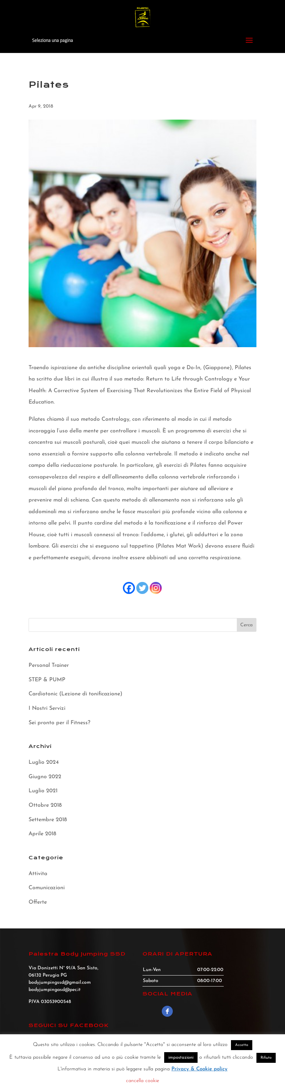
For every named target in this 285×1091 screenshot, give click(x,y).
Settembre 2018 (48, 820)
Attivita (38, 874)
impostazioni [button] (180, 1057)
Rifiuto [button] (266, 1058)
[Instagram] (156, 588)
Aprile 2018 (42, 834)
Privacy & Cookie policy (199, 1069)
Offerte (38, 902)
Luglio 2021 (43, 791)
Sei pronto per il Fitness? (59, 723)
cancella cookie (142, 1080)
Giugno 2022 (45, 777)
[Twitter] (142, 588)
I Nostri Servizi (47, 708)
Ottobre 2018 (45, 805)
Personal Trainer (49, 665)
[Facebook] (129, 588)
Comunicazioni (47, 888)
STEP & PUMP (47, 680)
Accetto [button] (241, 1045)
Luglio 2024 (44, 762)
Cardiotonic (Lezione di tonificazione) (76, 694)
